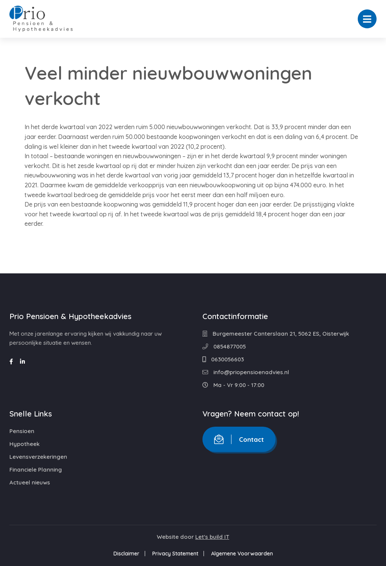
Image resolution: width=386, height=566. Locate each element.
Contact (239, 439)
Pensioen (21, 431)
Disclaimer (126, 553)
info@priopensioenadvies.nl (245, 372)
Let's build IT (212, 536)
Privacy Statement (175, 553)
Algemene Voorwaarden (242, 553)
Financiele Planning (35, 469)
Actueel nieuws (29, 482)
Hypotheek (24, 443)
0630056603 (223, 359)
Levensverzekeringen (38, 456)
